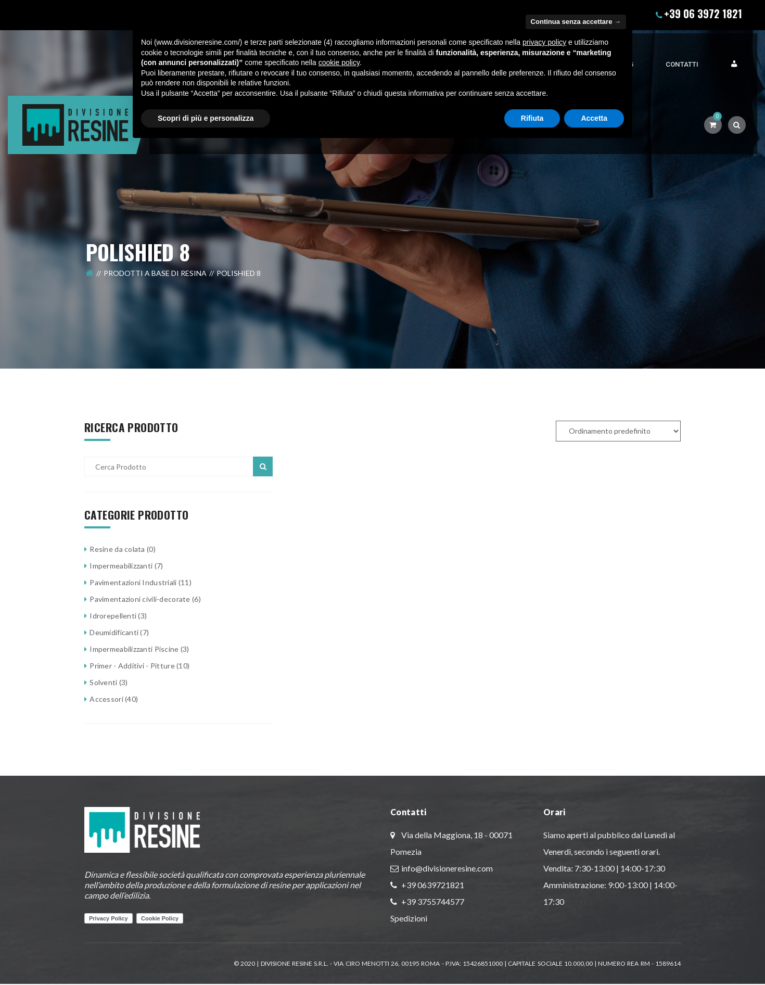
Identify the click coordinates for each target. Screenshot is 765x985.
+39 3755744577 (432, 901)
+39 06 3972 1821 (703, 13)
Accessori (106, 698)
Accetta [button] (594, 118)
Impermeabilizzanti (121, 565)
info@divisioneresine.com (447, 868)
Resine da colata (117, 549)
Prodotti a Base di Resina (155, 254)
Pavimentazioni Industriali (133, 582)
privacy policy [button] (544, 42)
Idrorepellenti (113, 615)
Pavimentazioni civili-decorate (140, 599)
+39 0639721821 (432, 885)
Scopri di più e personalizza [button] (205, 118)
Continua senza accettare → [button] (576, 22)
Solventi (103, 682)
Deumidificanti (114, 632)
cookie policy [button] (339, 62)
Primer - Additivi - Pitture (132, 665)
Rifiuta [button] (532, 118)
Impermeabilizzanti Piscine (134, 649)
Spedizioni (408, 918)
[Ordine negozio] (618, 431)
